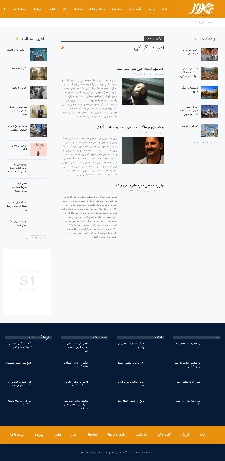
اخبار (57, 8)
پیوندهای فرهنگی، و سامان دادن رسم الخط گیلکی (129, 127)
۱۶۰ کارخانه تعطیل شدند (131, 363)
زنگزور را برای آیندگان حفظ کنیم (76, 365)
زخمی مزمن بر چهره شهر (190, 52)
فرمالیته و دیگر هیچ (190, 90)
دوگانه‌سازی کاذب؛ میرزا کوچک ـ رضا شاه (17, 206)
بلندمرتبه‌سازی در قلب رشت (188, 403)
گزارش (144, 8)
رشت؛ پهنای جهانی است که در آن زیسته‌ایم (188, 111)
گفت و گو (128, 8)
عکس (44, 8)
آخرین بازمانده (19, 88)
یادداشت (110, 8)
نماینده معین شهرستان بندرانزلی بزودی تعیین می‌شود (75, 405)
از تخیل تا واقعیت (17, 50)
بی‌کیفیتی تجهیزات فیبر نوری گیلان (187, 365)
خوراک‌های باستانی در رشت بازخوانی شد (19, 384)
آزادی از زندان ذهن (19, 147)
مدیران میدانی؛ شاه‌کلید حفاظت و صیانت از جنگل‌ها (188, 72)
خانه (157, 8)
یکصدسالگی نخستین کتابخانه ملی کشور (20, 345)
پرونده (31, 8)
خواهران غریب (190, 126)
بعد (34, 238)
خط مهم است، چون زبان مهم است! (140, 69)
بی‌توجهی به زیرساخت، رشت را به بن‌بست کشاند (17, 168)
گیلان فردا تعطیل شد (188, 382)
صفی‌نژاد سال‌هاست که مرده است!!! (19, 187)
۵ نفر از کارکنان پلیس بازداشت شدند (76, 384)
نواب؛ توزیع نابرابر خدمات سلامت (17, 128)
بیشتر (17, 9)
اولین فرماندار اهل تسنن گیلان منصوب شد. (77, 347)
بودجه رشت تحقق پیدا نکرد (187, 345)
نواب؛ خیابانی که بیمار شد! (18, 223)
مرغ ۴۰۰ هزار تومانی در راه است (131, 345)
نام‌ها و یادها (90, 8)
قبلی (43, 238)
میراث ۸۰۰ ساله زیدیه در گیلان (20, 403)
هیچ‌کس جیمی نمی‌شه (19, 363)
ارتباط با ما (17, 435)
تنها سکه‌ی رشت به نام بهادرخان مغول (18, 111)
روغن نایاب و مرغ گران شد (131, 384)
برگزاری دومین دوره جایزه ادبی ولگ (140, 186)
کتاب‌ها (70, 8)
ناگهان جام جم (19, 68)
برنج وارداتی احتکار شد (131, 401)
